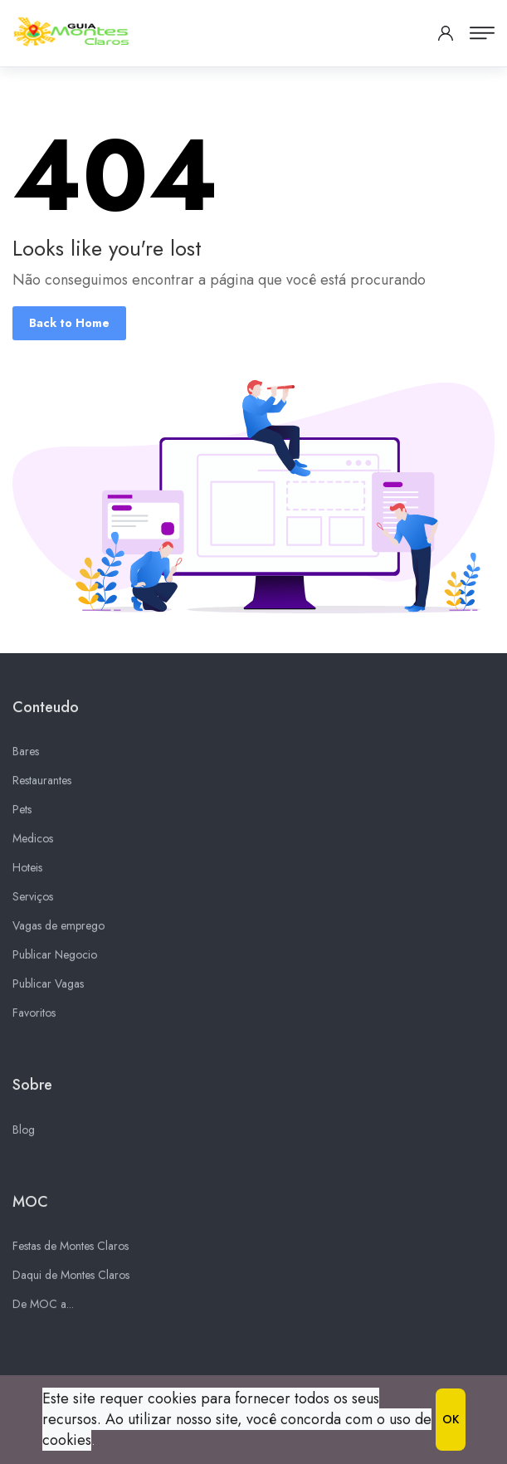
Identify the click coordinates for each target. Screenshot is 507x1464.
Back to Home (69, 323)
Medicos (32, 844)
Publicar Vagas (48, 989)
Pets (22, 815)
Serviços (32, 902)
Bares (25, 757)
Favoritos (34, 1018)
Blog (23, 1134)
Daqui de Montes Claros (70, 1279)
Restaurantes (41, 786)
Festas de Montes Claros (70, 1250)
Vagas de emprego (58, 931)
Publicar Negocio (54, 960)
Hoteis (27, 873)
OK (450, 1419)
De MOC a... (43, 1309)
